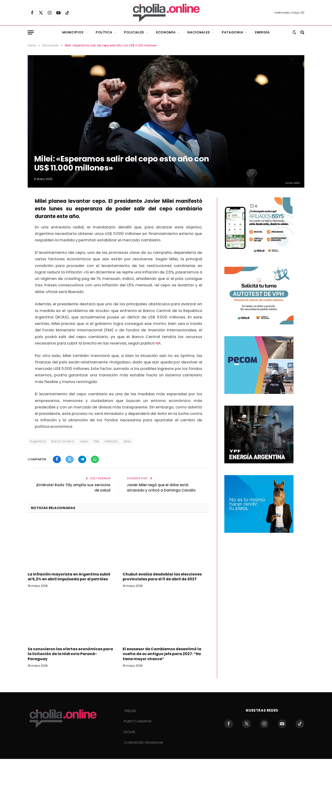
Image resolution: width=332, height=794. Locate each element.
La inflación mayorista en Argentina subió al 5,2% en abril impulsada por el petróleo (69, 577)
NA (158, 343)
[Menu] (31, 32)
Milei (127, 441)
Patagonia (232, 32)
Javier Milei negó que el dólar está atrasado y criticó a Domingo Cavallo (161, 487)
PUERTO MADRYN (137, 721)
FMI (96, 441)
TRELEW (130, 710)
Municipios (73, 32)
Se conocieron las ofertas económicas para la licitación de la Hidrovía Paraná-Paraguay (70, 654)
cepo (84, 441)
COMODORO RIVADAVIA (143, 742)
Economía (166, 32)
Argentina (38, 441)
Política (104, 32)
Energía (262, 32)
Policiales (134, 32)
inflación (111, 441)
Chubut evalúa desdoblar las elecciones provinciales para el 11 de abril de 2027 (162, 577)
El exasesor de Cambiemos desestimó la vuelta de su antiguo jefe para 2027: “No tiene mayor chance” (162, 654)
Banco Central (62, 441)
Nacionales (198, 32)
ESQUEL (130, 731)
